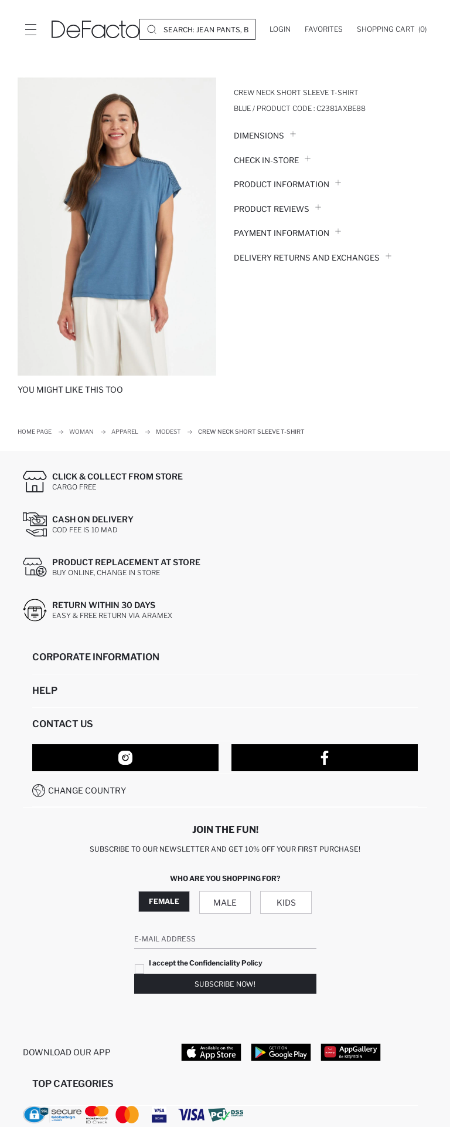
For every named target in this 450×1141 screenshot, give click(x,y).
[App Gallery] (351, 1051)
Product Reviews (277, 209)
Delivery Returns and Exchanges (312, 257)
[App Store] (211, 1051)
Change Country (87, 790)
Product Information (287, 184)
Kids (286, 902)
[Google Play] (281, 1051)
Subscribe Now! (225, 984)
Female (164, 901)
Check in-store (272, 160)
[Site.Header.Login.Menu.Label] (30, 29)
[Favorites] (324, 29)
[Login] (280, 29)
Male (225, 902)
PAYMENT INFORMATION (287, 233)
